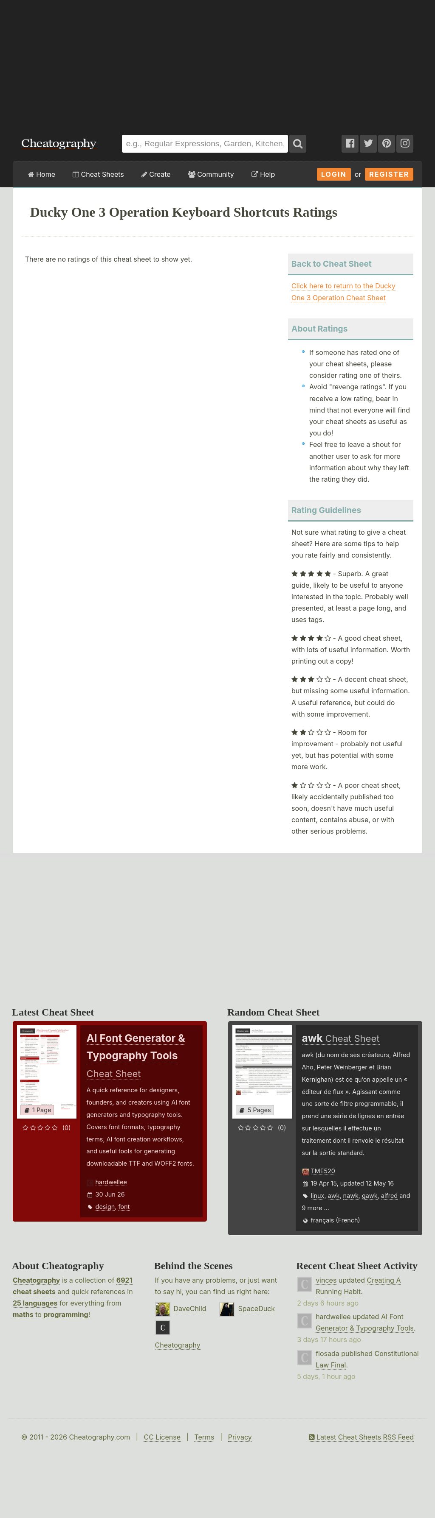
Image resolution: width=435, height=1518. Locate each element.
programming (65, 1314)
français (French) (335, 1220)
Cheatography (36, 1280)
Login (334, 174)
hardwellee (111, 1182)
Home (41, 174)
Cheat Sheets (98, 174)
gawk (370, 1195)
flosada (327, 1353)
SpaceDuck (256, 1308)
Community (211, 174)
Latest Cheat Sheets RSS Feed (361, 1437)
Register (389, 174)
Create (156, 174)
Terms (204, 1437)
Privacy (240, 1437)
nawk (351, 1195)
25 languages (35, 1303)
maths (23, 1314)
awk (334, 1195)
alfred (389, 1195)
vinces (326, 1280)
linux (318, 1195)
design (105, 1206)
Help (263, 174)
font (124, 1206)
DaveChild (190, 1308)
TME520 (323, 1171)
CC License (162, 1437)
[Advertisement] (217, 63)
